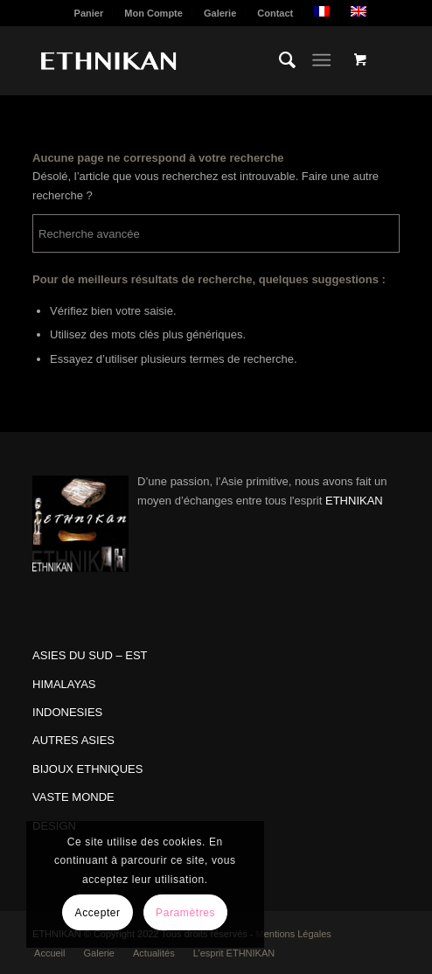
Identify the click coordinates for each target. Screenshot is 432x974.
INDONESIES (67, 712)
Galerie (220, 13)
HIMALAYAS (63, 684)
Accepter (98, 913)
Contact (275, 13)
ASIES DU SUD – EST (89, 655)
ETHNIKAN (354, 500)
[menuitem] (90, 13)
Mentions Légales (293, 934)
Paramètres (185, 913)
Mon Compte (153, 13)
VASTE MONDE (73, 797)
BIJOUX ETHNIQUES (87, 769)
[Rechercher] (278, 60)
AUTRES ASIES (73, 740)
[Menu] (321, 60)
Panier (89, 13)
